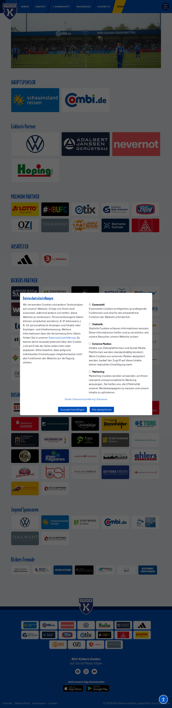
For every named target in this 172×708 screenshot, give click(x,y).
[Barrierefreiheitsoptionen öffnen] (163, 699)
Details (68, 399)
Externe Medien (100, 343)
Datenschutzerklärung (62, 337)
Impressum (102, 399)
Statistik (96, 324)
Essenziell (97, 304)
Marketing (96, 371)
